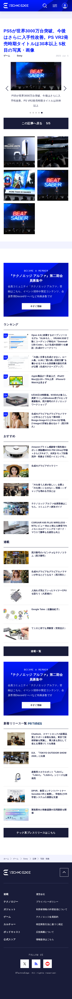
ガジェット (10, 909)
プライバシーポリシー (47, 902)
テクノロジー (11, 902)
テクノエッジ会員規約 (47, 917)
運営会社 (40, 894)
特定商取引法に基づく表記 (49, 924)
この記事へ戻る (36, 123)
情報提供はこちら (45, 939)
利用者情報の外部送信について (51, 909)
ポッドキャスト (12, 932)
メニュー (55, 5)
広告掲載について (45, 932)
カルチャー (10, 924)
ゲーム (7, 917)
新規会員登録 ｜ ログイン (65, 5)
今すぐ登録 (35, 306)
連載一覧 (36, 651)
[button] (6, 88)
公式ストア (10, 939)
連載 (6, 894)
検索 (45, 5)
